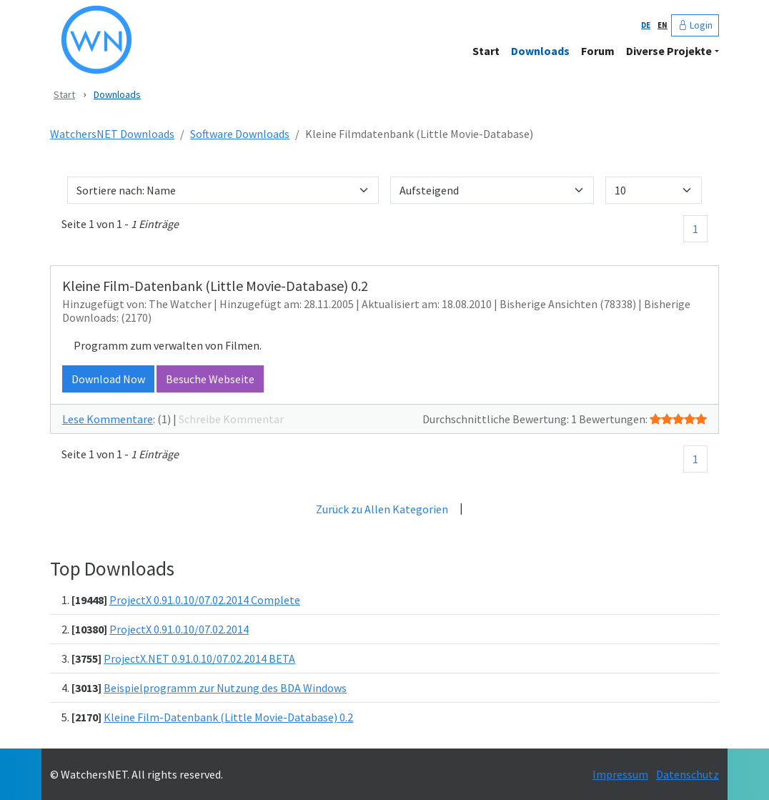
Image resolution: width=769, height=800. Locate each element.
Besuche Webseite (210, 379)
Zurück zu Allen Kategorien (382, 509)
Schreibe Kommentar (231, 419)
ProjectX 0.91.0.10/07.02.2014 (179, 629)
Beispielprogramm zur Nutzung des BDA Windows (225, 688)
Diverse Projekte (669, 51)
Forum (598, 51)
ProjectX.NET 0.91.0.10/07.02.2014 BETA (199, 658)
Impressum (620, 774)
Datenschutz (687, 774)
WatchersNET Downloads (112, 134)
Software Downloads (239, 134)
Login (695, 25)
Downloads (540, 51)
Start (486, 51)
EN (663, 25)
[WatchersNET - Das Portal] (201, 40)
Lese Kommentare (107, 419)
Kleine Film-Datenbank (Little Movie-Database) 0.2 (228, 717)
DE (645, 25)
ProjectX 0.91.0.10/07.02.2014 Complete (204, 600)
